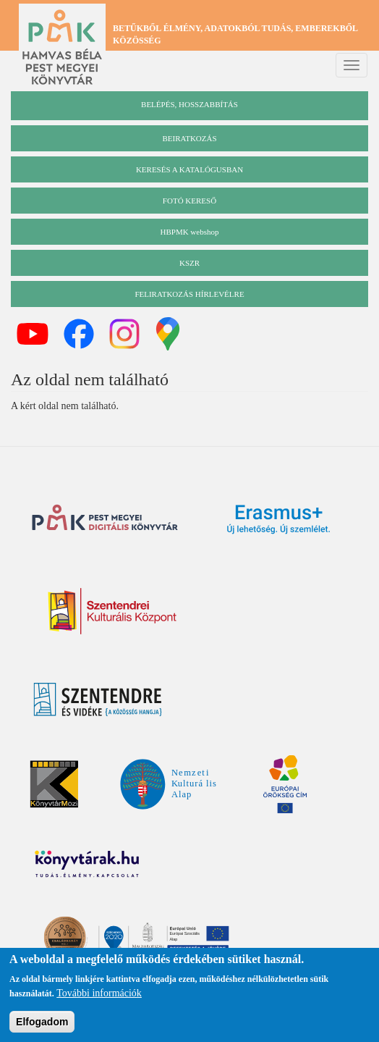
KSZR (189, 263)
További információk (99, 996)
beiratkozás (189, 138)
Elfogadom (42, 1024)
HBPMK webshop (190, 231)
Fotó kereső (189, 200)
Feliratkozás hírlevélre (189, 294)
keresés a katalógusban (189, 169)
